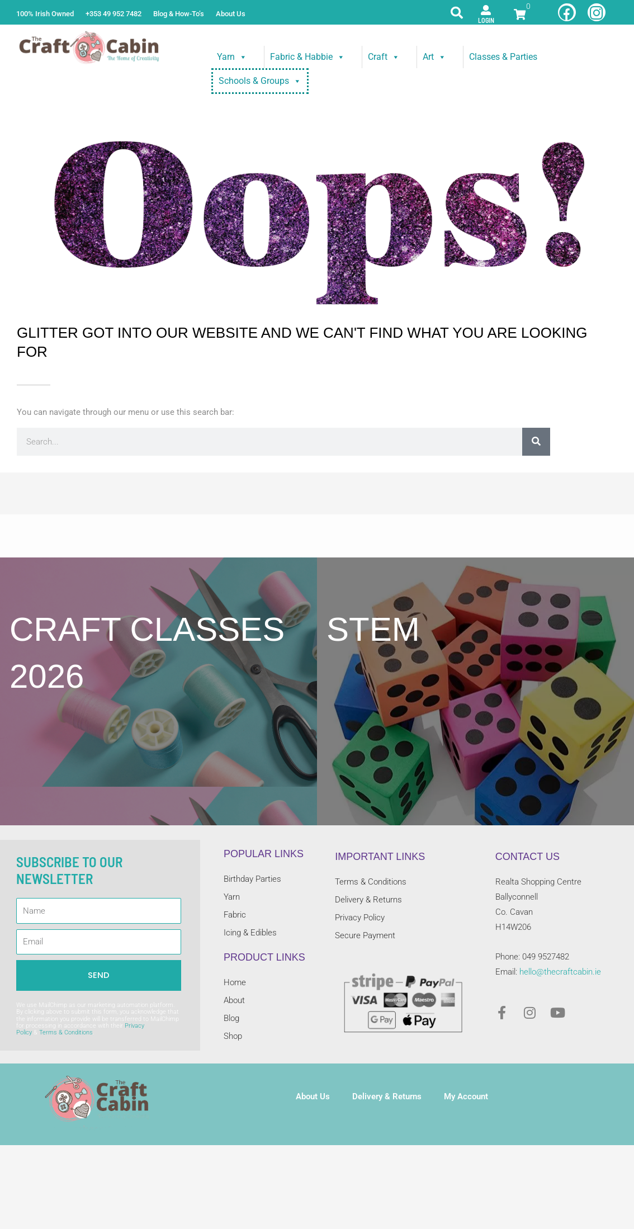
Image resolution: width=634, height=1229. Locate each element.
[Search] (536, 442)
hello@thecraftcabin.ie (560, 972)
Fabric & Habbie (307, 57)
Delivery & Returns (387, 1096)
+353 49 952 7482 (113, 14)
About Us (230, 14)
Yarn (232, 57)
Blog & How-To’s (178, 14)
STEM (373, 629)
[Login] (486, 10)
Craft (384, 57)
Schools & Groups (260, 81)
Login (486, 20)
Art (434, 57)
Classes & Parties (503, 56)
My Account (466, 1096)
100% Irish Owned (45, 14)
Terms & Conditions (66, 1032)
